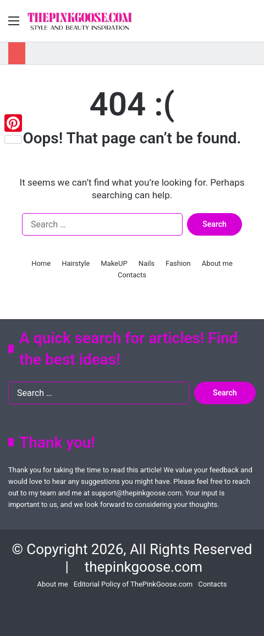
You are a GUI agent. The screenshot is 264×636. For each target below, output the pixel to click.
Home (41, 263)
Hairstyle (76, 263)
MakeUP (114, 263)
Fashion (178, 263)
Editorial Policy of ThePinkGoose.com (133, 584)
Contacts (132, 275)
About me (217, 263)
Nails (147, 263)
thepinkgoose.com (143, 567)
